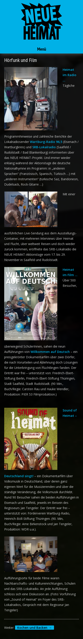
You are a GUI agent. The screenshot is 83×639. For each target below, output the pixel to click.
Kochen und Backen (32, 627)
